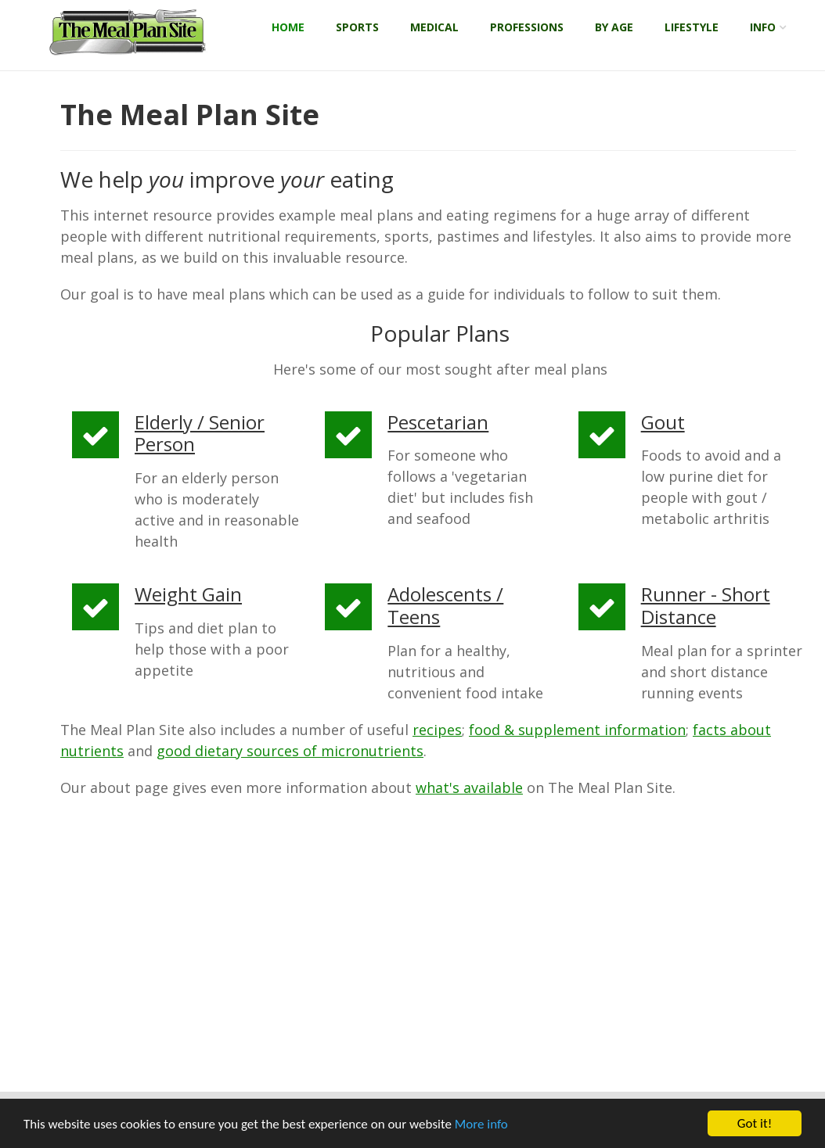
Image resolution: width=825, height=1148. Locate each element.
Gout (663, 422)
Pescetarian (437, 422)
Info (763, 27)
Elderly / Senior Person (200, 433)
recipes (437, 729)
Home (288, 27)
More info (481, 1124)
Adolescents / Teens (445, 605)
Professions (527, 27)
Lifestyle (692, 27)
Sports (357, 27)
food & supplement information (577, 729)
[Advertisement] (428, 947)
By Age (614, 27)
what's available (469, 787)
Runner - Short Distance (705, 605)
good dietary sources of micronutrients (290, 750)
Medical (434, 27)
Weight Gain (188, 594)
